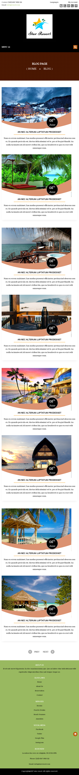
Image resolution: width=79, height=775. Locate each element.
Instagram (40, 742)
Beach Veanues (39, 714)
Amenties (39, 719)
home (32, 68)
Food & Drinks (39, 710)
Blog (47, 68)
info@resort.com (13, 5)
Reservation (39, 691)
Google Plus (39, 738)
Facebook (39, 729)
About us (39, 686)
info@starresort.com (42, 764)
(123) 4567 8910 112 (15, 2)
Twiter (39, 734)
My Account (72, 2)
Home (39, 682)
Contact (39, 695)
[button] (6, 47)
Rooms (39, 706)
